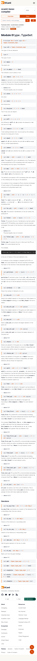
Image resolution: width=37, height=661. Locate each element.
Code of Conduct (12, 652)
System (30, 599)
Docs (27, 16)
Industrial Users (5, 615)
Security (10, 649)
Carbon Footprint (19, 649)
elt (24, 40)
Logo (19, 640)
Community (4, 633)
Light (7, 599)
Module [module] (13, 28)
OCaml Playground (23, 636)
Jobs (2, 643)
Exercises (21, 629)
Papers (20, 633)
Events (3, 636)
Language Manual (23, 618)
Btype (3, 29)
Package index (5, 24)
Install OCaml (22, 608)
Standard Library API (24, 622)
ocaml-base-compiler (8, 10)
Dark (18, 599)
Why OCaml (4, 622)
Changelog (4, 608)
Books (20, 625)
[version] (30, 10)
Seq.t (30, 506)
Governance (29, 649)
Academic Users (5, 618)
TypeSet (7, 29)
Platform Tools (22, 615)
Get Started (21, 611)
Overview (10, 16)
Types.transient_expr (11, 42)
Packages (4, 629)
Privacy (3, 652)
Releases (3, 611)
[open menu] (34, 3)
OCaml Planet (5, 640)
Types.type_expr (16, 561)
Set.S (12, 40)
